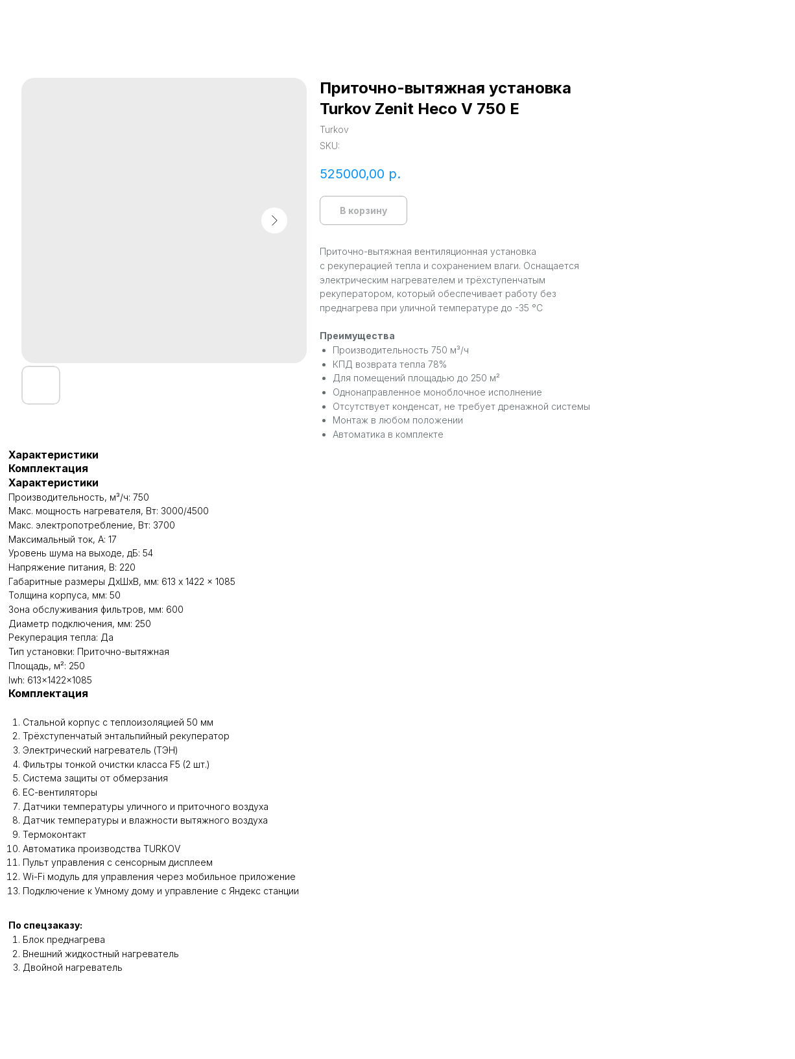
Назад (39, 19)
